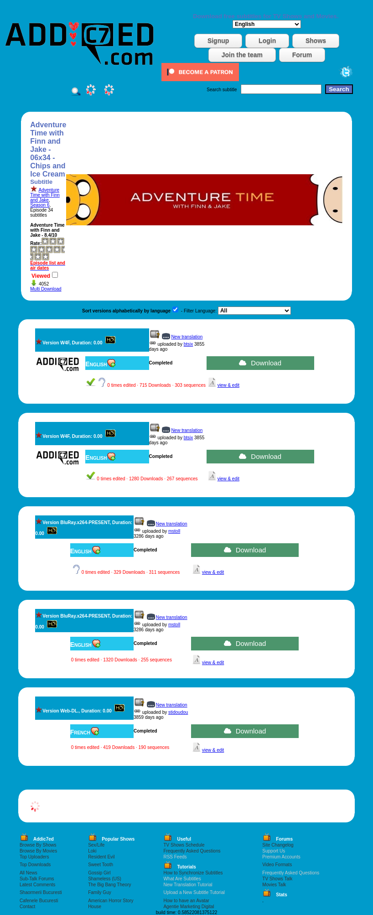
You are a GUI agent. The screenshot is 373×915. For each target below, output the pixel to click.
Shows (316, 40)
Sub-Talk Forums (37, 878)
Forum (302, 54)
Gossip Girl (99, 872)
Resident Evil (101, 856)
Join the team (242, 54)
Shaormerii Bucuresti (41, 892)
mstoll (174, 531)
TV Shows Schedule (183, 844)
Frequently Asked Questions (191, 850)
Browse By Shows (38, 844)
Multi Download (45, 288)
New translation (186, 336)
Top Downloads (35, 864)
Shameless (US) (104, 878)
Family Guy (99, 892)
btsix (188, 344)
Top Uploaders (34, 856)
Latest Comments (37, 884)
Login (267, 40)
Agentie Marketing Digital (188, 906)
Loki (92, 850)
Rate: (35, 243)
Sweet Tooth (100, 864)
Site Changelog (277, 844)
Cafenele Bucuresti (39, 900)
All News (28, 872)
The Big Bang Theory (109, 884)
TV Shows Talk (277, 878)
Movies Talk (274, 884)
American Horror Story (110, 900)
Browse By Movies (38, 850)
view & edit (228, 385)
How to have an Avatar (186, 900)
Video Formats (277, 864)
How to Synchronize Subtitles (193, 872)
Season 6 (39, 205)
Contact (27, 906)
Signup (218, 40)
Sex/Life (96, 844)
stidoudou (178, 712)
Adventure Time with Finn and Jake (45, 195)
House (94, 906)
